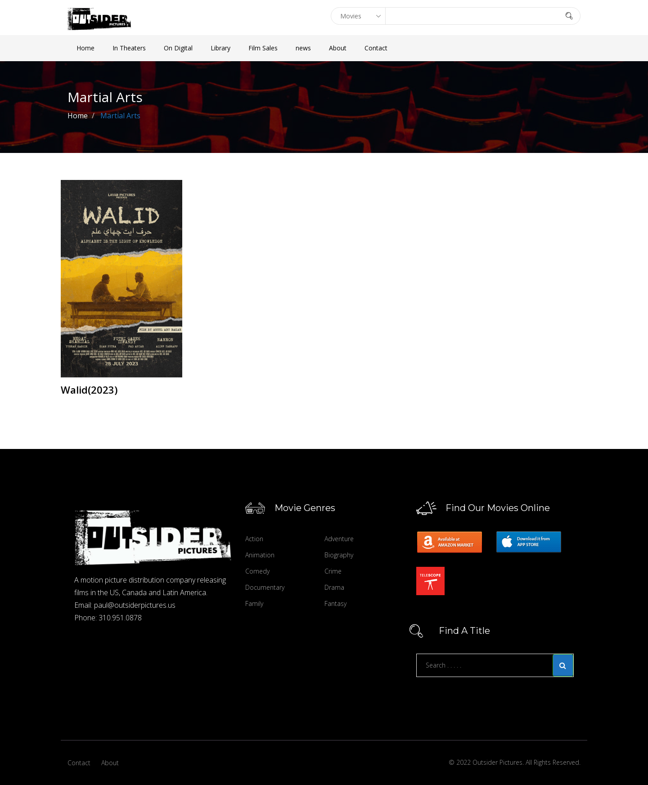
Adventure (339, 538)
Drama (334, 587)
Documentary (264, 587)
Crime (333, 571)
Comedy (257, 571)
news (303, 48)
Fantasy (335, 603)
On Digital (178, 48)
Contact (375, 48)
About (337, 48)
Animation (259, 555)
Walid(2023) (89, 389)
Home (85, 48)
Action (254, 538)
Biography (338, 555)
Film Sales (263, 48)
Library (220, 48)
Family (254, 603)
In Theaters (129, 48)
